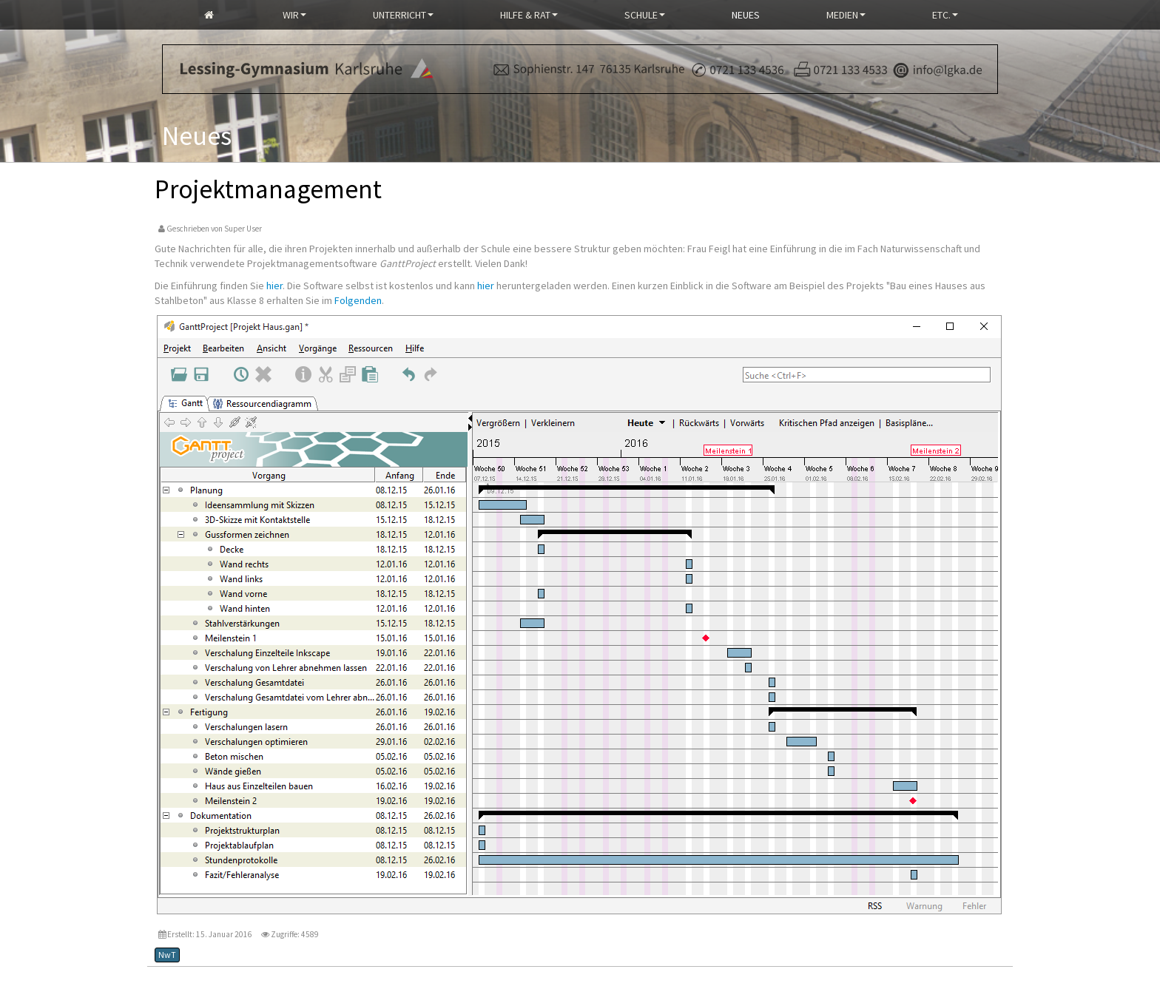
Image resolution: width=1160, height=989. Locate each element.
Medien (846, 14)
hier (274, 285)
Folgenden (358, 300)
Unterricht (403, 14)
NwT (167, 954)
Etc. (945, 14)
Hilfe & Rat (529, 14)
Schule (644, 14)
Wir (294, 14)
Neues (746, 14)
